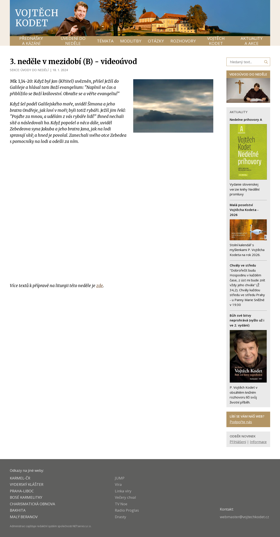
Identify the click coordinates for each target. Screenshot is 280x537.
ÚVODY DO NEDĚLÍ (35, 70)
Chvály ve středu (243, 265)
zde (99, 285)
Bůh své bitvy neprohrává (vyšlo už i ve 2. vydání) (247, 320)
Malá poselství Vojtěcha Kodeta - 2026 (244, 210)
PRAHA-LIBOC (22, 490)
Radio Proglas (127, 510)
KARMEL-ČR (20, 478)
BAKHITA (18, 510)
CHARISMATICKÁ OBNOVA (32, 503)
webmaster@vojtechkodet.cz (244, 516)
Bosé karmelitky (26, 497)
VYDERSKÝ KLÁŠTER (26, 484)
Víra (118, 484)
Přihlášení (238, 441)
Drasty (120, 516)
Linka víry (123, 490)
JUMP (119, 478)
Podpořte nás (241, 421)
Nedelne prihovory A (246, 119)
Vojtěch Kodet (37, 17)
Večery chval (125, 497)
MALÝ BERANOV (24, 516)
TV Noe (121, 503)
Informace (258, 441)
